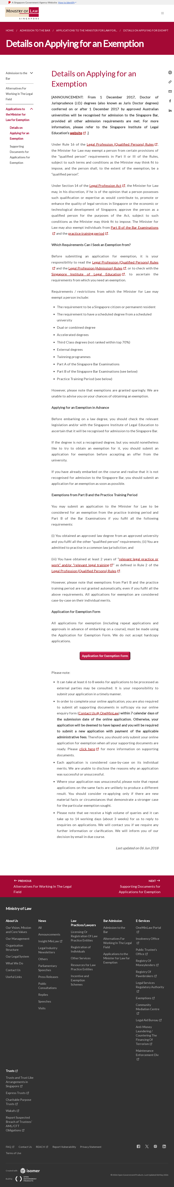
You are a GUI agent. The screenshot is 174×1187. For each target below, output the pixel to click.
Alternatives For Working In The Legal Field (19, 94)
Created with (25, 1170)
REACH (40, 1146)
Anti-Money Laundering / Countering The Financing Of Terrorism (146, 1035)
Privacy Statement (90, 1146)
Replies (43, 994)
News (42, 921)
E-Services (143, 921)
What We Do (14, 963)
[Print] (169, 72)
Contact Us (13, 970)
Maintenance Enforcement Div (147, 1053)
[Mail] (169, 89)
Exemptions (143, 998)
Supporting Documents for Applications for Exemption (20, 154)
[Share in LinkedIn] (169, 108)
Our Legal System (17, 956)
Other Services (81, 958)
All (40, 927)
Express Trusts (16, 1093)
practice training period (86, 233)
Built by (24, 1178)
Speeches (44, 1001)
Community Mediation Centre (147, 1007)
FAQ (8, 1146)
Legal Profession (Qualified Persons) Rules (120, 144)
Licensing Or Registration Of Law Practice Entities (84, 936)
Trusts (10, 1071)
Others (43, 959)
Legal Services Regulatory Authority (150, 985)
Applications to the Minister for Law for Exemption (20, 114)
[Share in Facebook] (169, 98)
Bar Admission (112, 921)
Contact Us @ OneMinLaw (99, 713)
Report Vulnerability (64, 1146)
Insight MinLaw (48, 941)
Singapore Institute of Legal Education (86, 274)
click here (87, 749)
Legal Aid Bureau (147, 1020)
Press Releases (48, 977)
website (76, 133)
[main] (87, 459)
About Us (12, 921)
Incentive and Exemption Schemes (80, 980)
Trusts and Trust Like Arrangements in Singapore (20, 1082)
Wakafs (11, 1111)
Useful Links (14, 977)
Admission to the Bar (20, 75)
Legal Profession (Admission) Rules (95, 268)
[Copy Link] (169, 82)
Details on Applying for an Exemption (19, 133)
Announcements (49, 934)
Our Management (17, 938)
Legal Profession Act (105, 185)
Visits (42, 1008)
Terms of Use (13, 1153)
